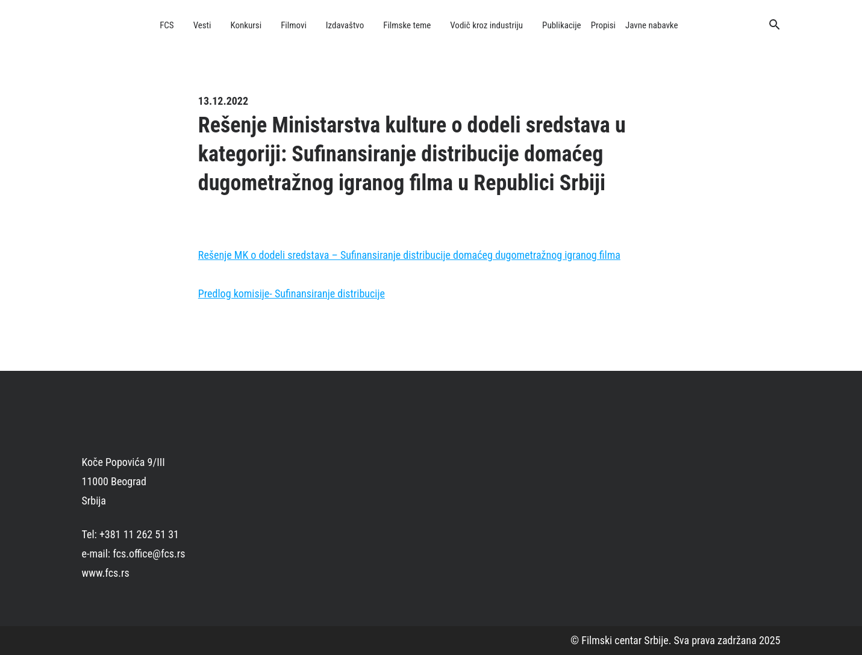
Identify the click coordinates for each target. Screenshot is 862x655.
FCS (167, 25)
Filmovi (294, 25)
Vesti (202, 25)
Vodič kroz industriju (486, 25)
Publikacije (561, 25)
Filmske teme (407, 25)
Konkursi (246, 25)
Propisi (603, 25)
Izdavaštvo (345, 25)
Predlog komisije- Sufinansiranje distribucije (291, 293)
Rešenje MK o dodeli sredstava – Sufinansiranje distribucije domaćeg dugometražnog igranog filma (409, 255)
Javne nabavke (651, 25)
